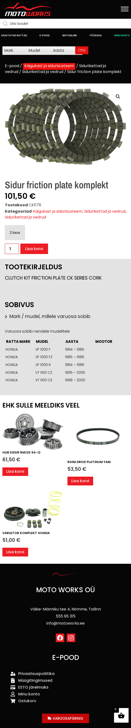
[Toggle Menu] (125, 9)
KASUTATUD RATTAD (14, 35)
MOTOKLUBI (69, 35)
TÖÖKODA (95, 35)
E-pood (12, 66)
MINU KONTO (122, 35)
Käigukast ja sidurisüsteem (49, 66)
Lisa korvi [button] (15, 471)
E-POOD (45, 35)
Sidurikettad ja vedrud (42, 71)
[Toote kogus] (12, 249)
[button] (118, 96)
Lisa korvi (34, 249)
